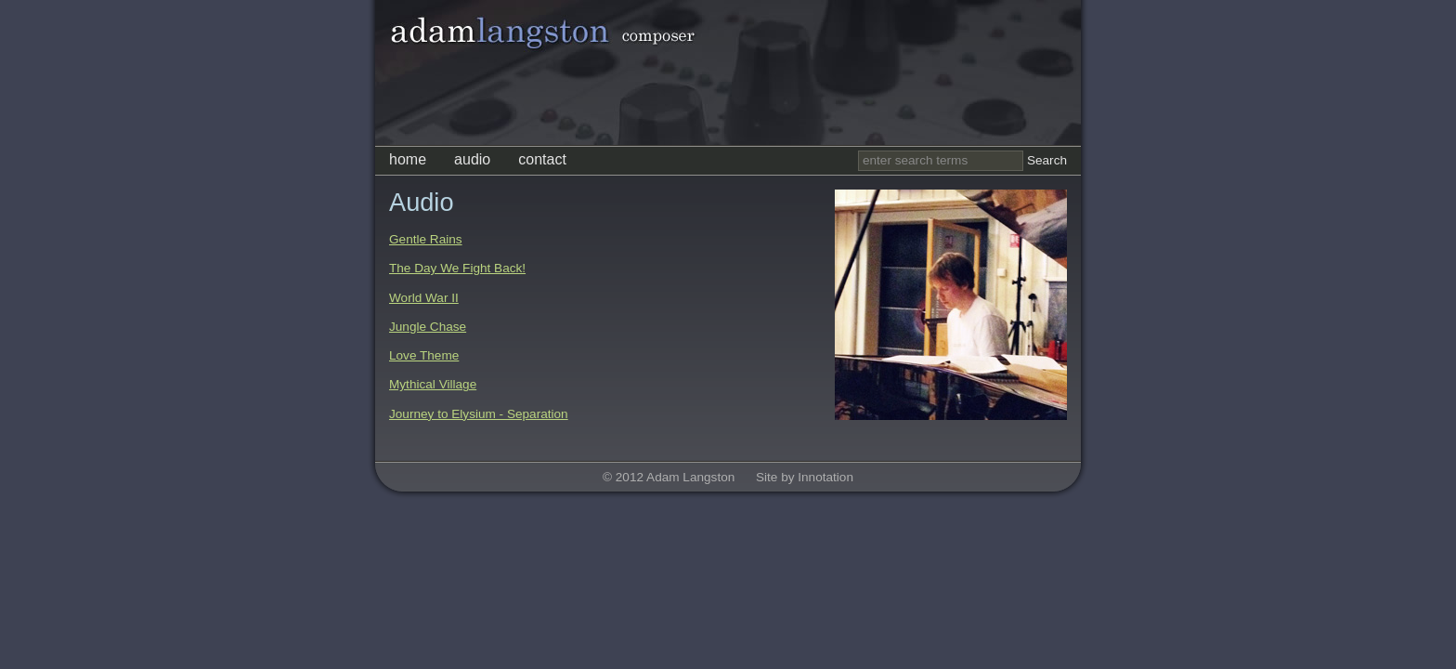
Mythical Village (432, 384)
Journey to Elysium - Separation (478, 414)
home (407, 159)
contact (542, 159)
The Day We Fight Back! (457, 268)
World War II (424, 298)
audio (472, 159)
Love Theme (424, 355)
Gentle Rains (425, 239)
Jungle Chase (427, 327)
